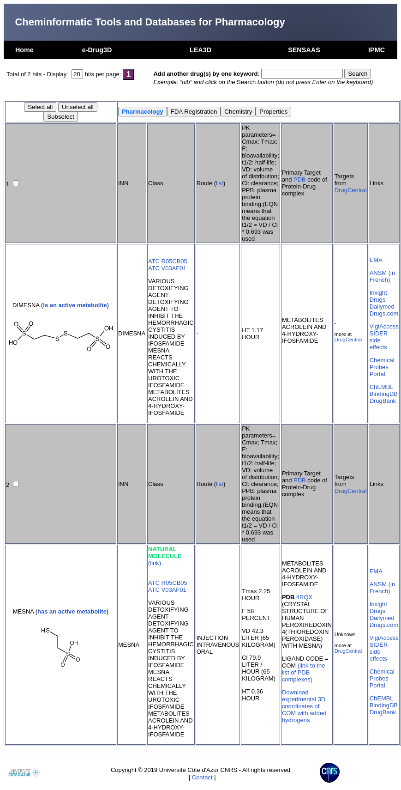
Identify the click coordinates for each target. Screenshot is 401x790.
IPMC (376, 50)
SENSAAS (304, 50)
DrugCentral (351, 190)
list (219, 183)
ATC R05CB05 (167, 261)
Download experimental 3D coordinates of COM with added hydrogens (304, 706)
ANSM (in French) (382, 276)
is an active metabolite (75, 305)
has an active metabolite (72, 611)
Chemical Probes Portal (382, 367)
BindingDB (384, 393)
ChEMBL (382, 386)
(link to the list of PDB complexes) (303, 672)
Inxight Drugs (378, 296)
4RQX (304, 597)
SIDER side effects (379, 340)
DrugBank (383, 400)
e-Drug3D (97, 50)
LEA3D (200, 50)
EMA (376, 259)
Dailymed (382, 306)
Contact (202, 777)
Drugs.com (384, 313)
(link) (154, 562)
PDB (299, 179)
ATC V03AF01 (167, 268)
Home (24, 50)
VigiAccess (384, 326)
